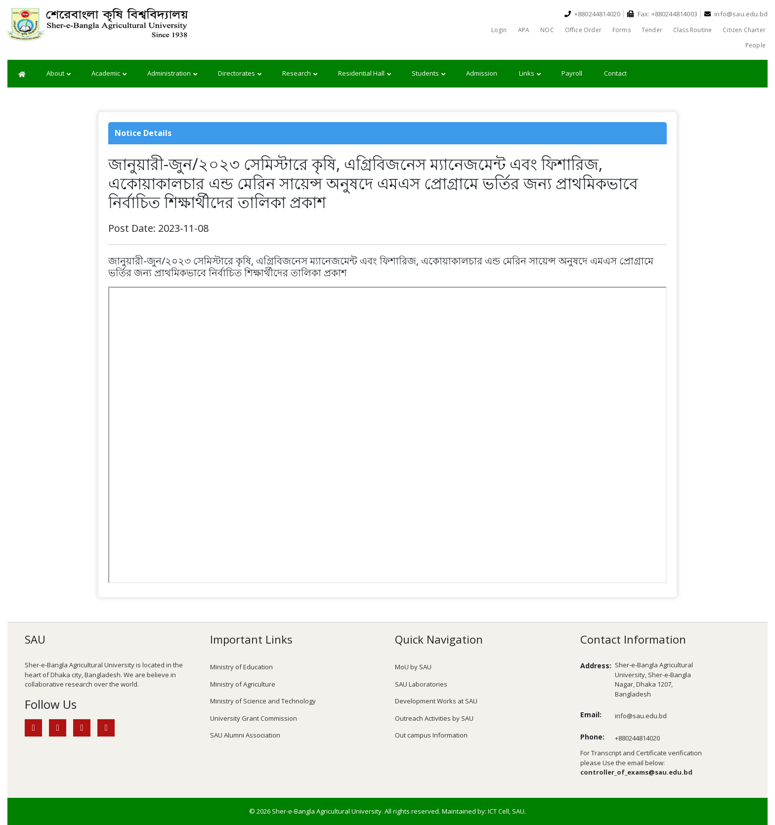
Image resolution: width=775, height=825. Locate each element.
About (58, 74)
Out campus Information (431, 735)
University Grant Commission (253, 718)
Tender (652, 30)
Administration (172, 74)
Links (530, 74)
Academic (109, 74)
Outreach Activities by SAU (434, 718)
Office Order (583, 30)
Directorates (239, 74)
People (755, 45)
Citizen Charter (744, 30)
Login (499, 30)
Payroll (571, 73)
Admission (481, 73)
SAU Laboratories (421, 684)
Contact (615, 73)
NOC (547, 30)
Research (299, 74)
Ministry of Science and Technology (263, 700)
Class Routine (692, 30)
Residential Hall (364, 74)
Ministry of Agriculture (242, 684)
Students (428, 74)
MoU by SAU (413, 666)
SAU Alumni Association (245, 735)
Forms (621, 30)
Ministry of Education (241, 666)
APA (524, 30)
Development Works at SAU (436, 700)
